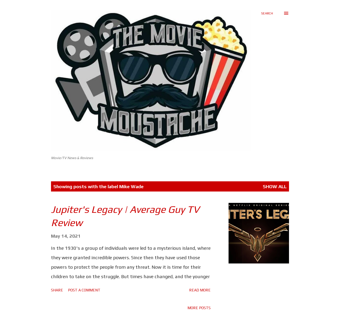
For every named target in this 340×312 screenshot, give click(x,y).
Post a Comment (84, 290)
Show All (275, 186)
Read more (200, 290)
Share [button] (57, 290)
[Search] (267, 13)
